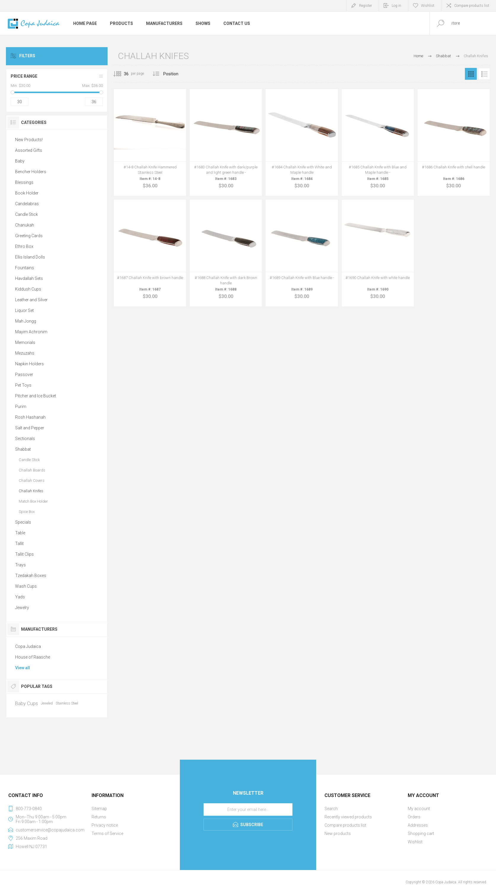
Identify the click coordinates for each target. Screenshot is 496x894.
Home (418, 56)
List (484, 74)
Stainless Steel (67, 703)
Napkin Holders (29, 363)
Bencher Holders (30, 171)
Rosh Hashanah (30, 417)
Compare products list (471, 6)
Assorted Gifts (28, 150)
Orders (414, 817)
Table (20, 532)
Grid (471, 74)
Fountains (24, 267)
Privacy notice (105, 825)
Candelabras (27, 203)
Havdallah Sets (29, 278)
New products (337, 833)
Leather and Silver (31, 299)
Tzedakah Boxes (30, 575)
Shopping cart (421, 833)
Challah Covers (31, 480)
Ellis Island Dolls (30, 257)
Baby (20, 161)
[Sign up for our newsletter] (248, 809)
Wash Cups (26, 586)
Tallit (19, 543)
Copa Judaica (28, 646)
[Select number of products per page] (121, 74)
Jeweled (47, 703)
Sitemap (99, 808)
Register (365, 6)
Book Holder (27, 193)
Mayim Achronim (31, 331)
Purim (20, 406)
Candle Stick (26, 214)
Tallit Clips (24, 554)
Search (331, 808)
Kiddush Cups (28, 289)
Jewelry (22, 607)
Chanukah (24, 225)
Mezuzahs (24, 353)
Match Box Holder (33, 501)
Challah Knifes (31, 491)
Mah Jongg (25, 321)
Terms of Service (107, 833)
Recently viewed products (348, 817)
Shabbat (23, 449)
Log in (396, 6)
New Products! (29, 139)
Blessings (24, 182)
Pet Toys (23, 385)
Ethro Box (24, 246)
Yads (20, 597)
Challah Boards (32, 470)
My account (419, 808)
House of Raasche (32, 657)
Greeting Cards (29, 235)
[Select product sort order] (175, 74)
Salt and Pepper (29, 428)
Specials (23, 522)
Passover (24, 374)
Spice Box (27, 511)
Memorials (25, 342)
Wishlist (415, 841)
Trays (20, 564)
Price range (24, 76)
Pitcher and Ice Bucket (35, 395)
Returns (99, 817)
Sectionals (25, 438)
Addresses (418, 825)
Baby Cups (26, 703)
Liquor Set (24, 310)
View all (22, 667)
